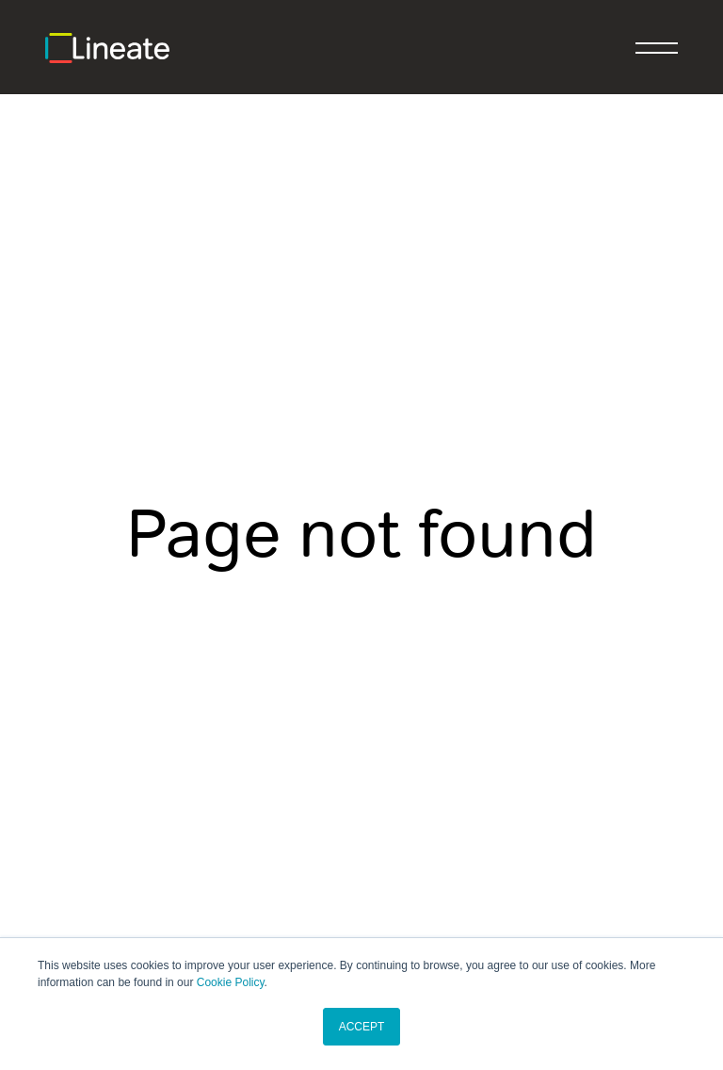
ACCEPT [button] (362, 1026)
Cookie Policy (231, 982)
